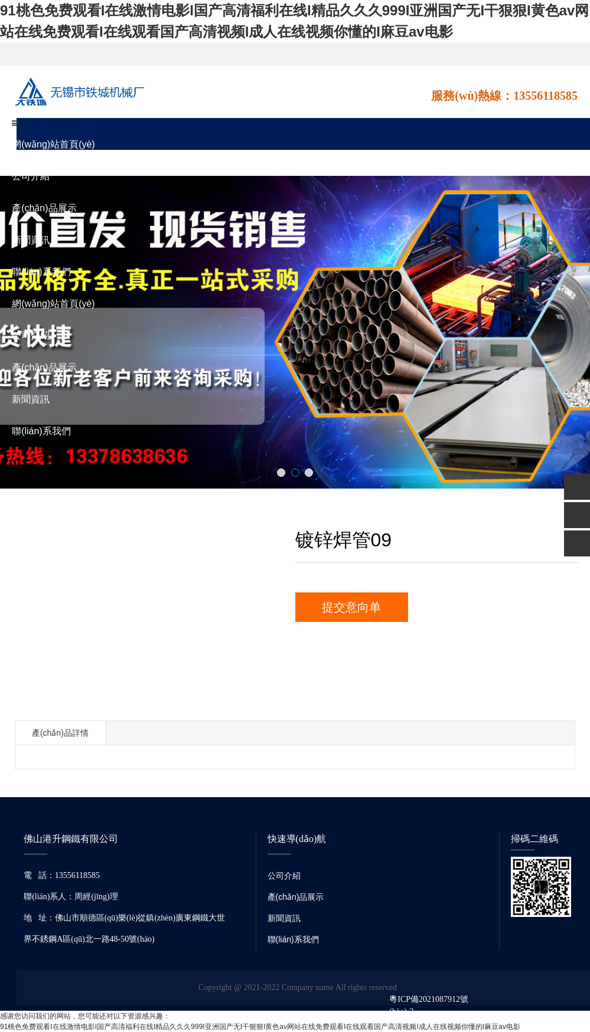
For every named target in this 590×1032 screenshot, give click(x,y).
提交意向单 (351, 607)
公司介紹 (31, 176)
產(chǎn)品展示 (44, 208)
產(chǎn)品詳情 (60, 733)
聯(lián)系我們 (41, 272)
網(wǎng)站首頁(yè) (53, 144)
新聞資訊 (31, 240)
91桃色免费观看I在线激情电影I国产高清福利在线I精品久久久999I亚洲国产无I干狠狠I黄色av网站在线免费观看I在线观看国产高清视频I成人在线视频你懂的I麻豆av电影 (260, 1027)
